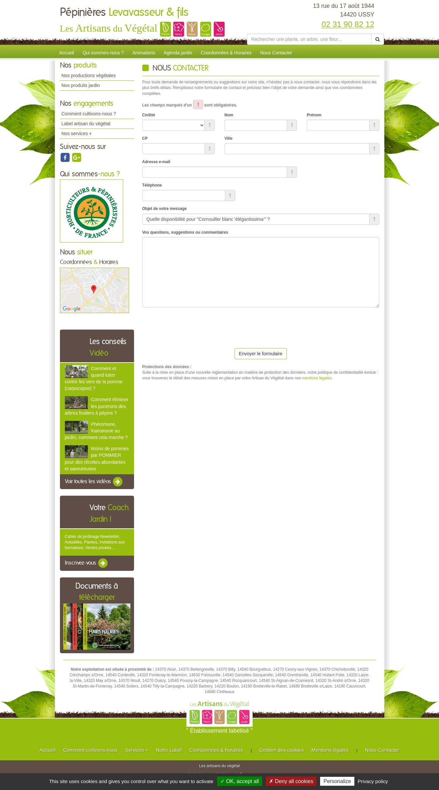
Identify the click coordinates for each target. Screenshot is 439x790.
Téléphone (152, 185)
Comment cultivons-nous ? (89, 113)
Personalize (337, 781)
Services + (136, 750)
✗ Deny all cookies (291, 781)
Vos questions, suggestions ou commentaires (185, 232)
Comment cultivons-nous (90, 750)
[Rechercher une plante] (309, 39)
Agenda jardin (178, 52)
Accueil (66, 52)
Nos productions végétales (89, 75)
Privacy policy (373, 781)
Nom (229, 115)
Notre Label (169, 750)
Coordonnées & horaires (216, 750)
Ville (229, 138)
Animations (143, 52)
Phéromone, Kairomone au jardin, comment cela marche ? (96, 431)
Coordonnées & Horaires (226, 52)
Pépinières (124, 12)
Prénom (314, 115)
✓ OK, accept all (239, 781)
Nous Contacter (276, 52)
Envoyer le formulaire (260, 353)
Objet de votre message (164, 208)
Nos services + (77, 133)
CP (145, 138)
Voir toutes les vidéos (94, 481)
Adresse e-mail (156, 162)
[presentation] (192, 325)
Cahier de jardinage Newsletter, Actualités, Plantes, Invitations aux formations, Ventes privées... (95, 542)
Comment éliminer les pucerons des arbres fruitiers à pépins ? (97, 406)
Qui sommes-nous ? (103, 52)
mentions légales (317, 378)
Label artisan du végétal (86, 123)
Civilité (148, 115)
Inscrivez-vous (87, 563)
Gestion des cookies (282, 750)
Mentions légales (330, 750)
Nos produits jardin (81, 85)
